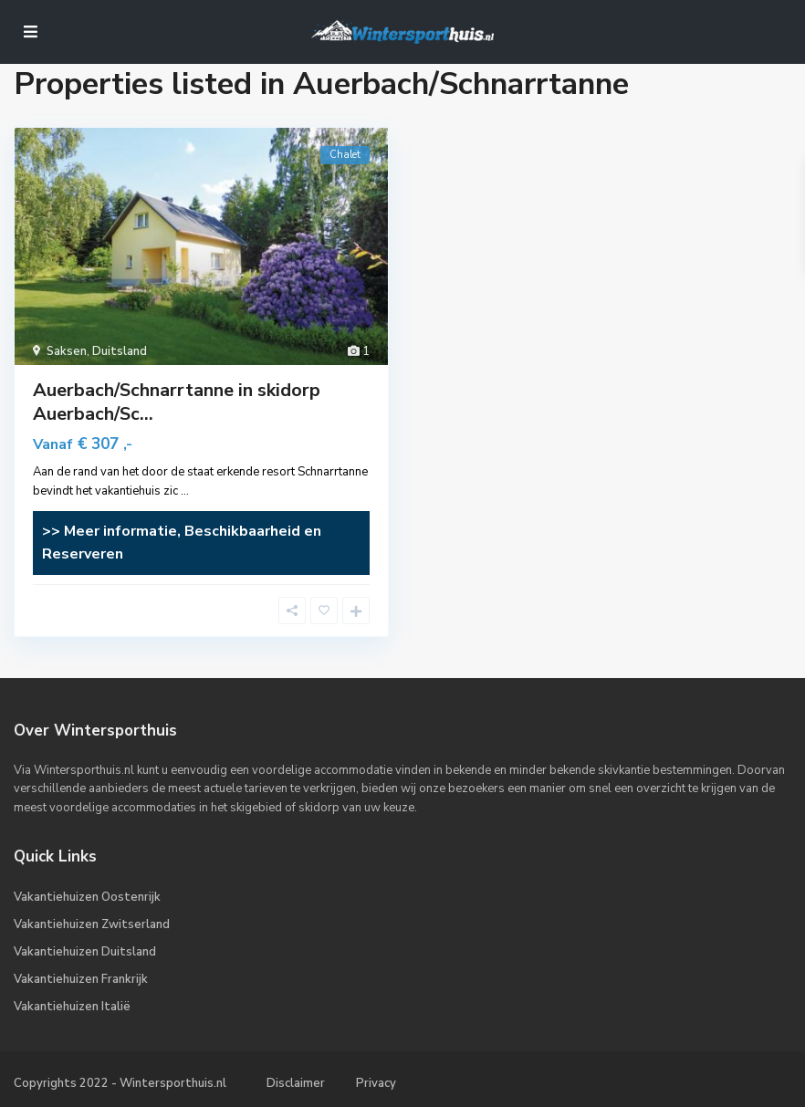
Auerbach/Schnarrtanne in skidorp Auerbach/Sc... (176, 402)
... (185, 491)
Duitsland (119, 351)
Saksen (67, 351)
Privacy (376, 1083)
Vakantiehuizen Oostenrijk (87, 897)
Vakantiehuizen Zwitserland (92, 924)
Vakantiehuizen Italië (72, 1006)
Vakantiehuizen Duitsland (85, 952)
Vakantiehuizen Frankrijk (81, 979)
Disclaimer (296, 1083)
